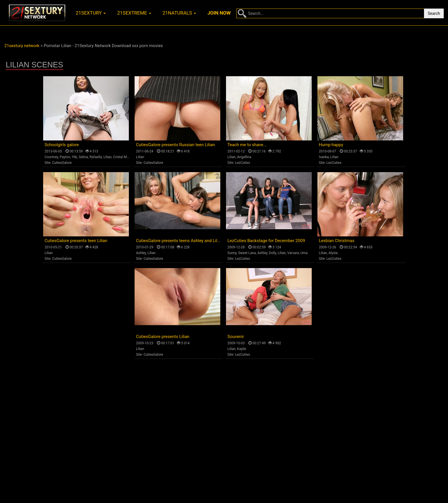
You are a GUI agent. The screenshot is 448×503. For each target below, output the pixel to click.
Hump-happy (331, 144)
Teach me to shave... (247, 144)
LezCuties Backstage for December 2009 (266, 240)
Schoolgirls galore (62, 144)
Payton (65, 157)
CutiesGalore (62, 163)
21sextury (91, 13)
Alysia (333, 253)
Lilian (107, 157)
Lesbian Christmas (336, 240)
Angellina (244, 157)
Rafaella (95, 157)
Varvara (293, 253)
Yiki (74, 157)
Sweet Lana (247, 253)
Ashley (141, 253)
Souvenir (235, 336)
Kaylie (241, 349)
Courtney (51, 157)
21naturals (179, 13)
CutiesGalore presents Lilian (162, 336)
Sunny (232, 253)
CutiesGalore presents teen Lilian (76, 240)
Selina (83, 157)
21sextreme (134, 13)
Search (434, 13)
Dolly (272, 253)
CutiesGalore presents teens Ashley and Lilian (179, 240)
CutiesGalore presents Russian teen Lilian (175, 144)
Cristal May (121, 157)
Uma (304, 253)
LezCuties (242, 163)
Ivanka (324, 157)
